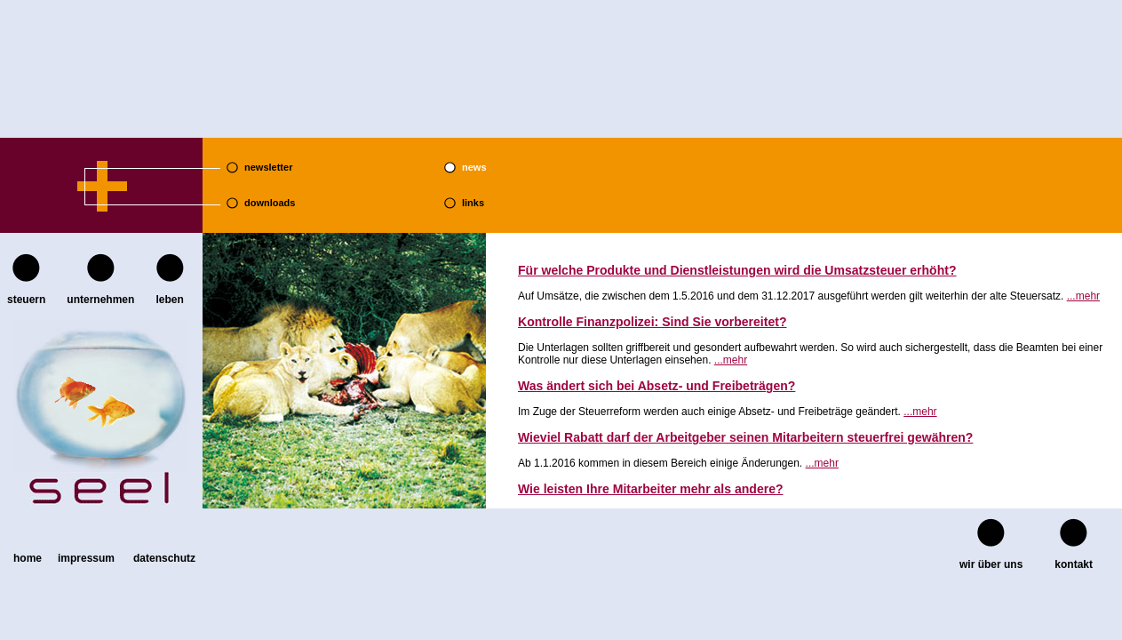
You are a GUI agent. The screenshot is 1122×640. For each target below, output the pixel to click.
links (473, 202)
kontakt (1073, 564)
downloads (269, 202)
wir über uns (991, 564)
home (27, 558)
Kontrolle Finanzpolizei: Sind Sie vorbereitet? (652, 322)
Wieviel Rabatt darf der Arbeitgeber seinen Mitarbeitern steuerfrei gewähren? (745, 437)
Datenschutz (164, 558)
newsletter (268, 167)
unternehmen (100, 299)
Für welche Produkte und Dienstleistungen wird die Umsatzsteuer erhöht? (737, 270)
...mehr (1083, 296)
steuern (26, 299)
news (474, 167)
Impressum (86, 558)
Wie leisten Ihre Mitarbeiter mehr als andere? (651, 489)
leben (169, 299)
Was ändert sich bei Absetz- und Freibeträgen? (656, 386)
